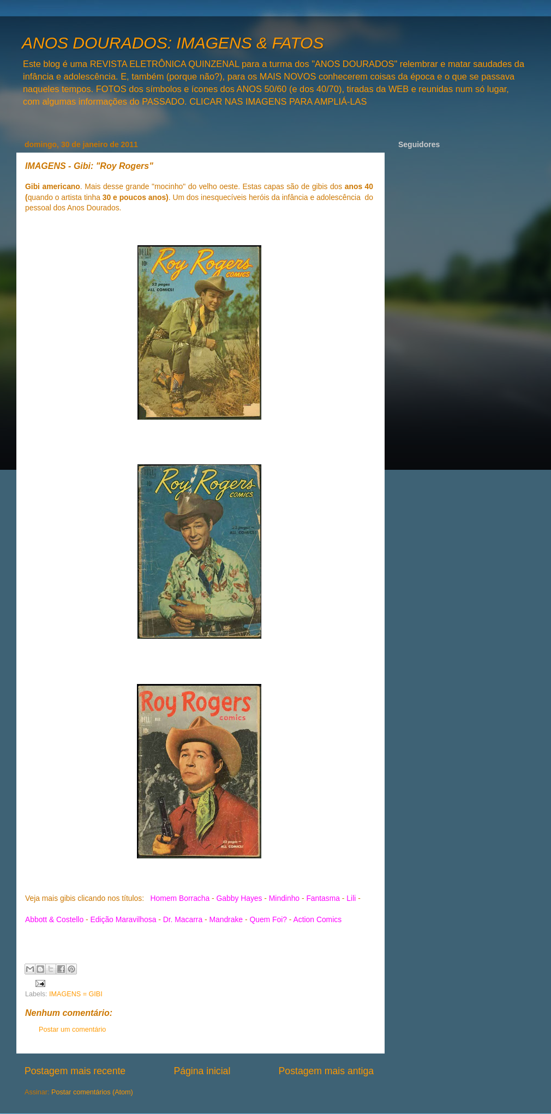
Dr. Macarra (182, 919)
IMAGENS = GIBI (76, 994)
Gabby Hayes (239, 898)
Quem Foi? (268, 919)
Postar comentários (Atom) (92, 1092)
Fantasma (323, 898)
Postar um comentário (72, 1029)
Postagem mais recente (75, 1070)
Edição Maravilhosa (123, 919)
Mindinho (284, 898)
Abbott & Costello (54, 919)
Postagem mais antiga (326, 1070)
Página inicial (201, 1070)
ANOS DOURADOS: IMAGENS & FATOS (173, 43)
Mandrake (226, 919)
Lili (351, 898)
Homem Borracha (180, 898)
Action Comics (318, 919)
